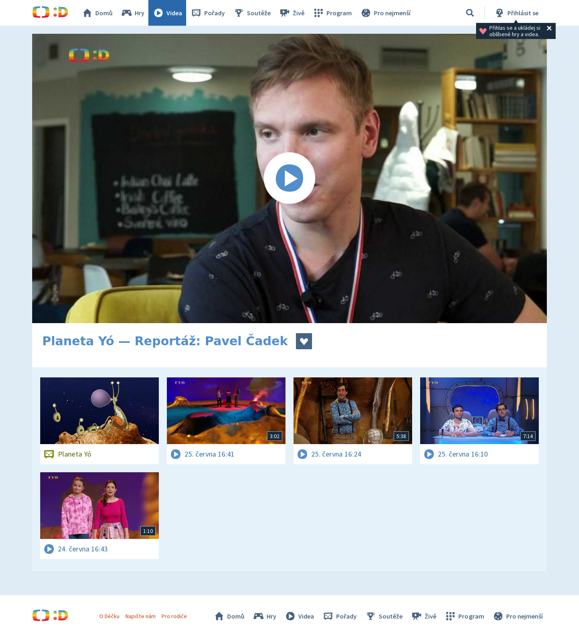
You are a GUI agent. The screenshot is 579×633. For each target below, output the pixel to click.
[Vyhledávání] (470, 13)
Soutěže (252, 13)
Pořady (207, 13)
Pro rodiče (174, 616)
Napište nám (140, 616)
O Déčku (109, 616)
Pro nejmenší (385, 13)
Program (332, 13)
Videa (167, 13)
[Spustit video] (289, 178)
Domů (97, 13)
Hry (132, 13)
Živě (291, 13)
